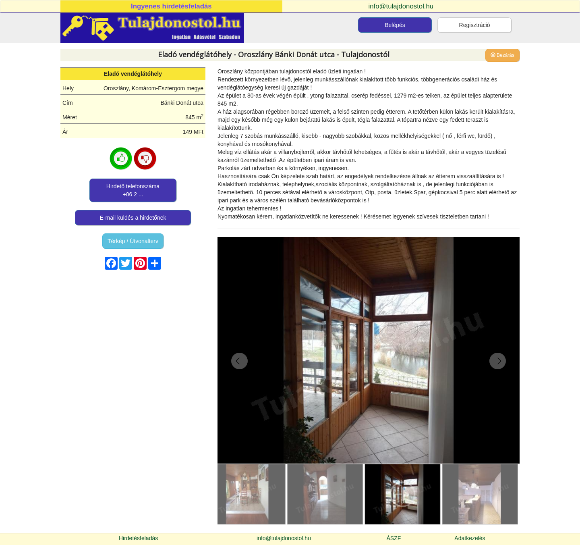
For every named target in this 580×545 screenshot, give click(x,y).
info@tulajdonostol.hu (401, 6)
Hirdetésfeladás (138, 538)
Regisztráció (474, 25)
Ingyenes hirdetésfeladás (171, 6)
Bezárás (502, 55)
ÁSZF (394, 538)
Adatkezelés (469, 538)
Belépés (395, 25)
